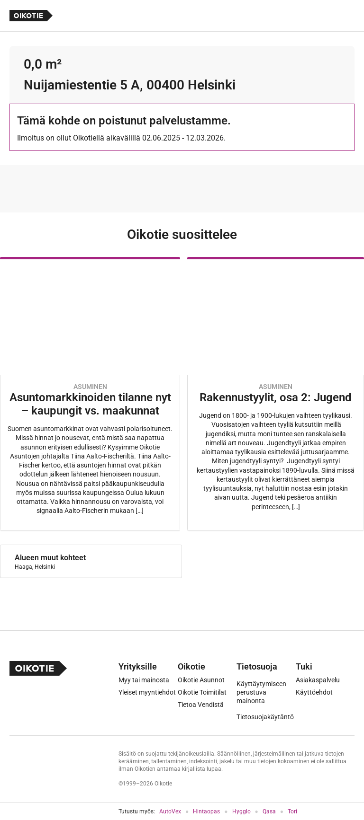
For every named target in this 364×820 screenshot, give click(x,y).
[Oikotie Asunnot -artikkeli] (90, 393)
